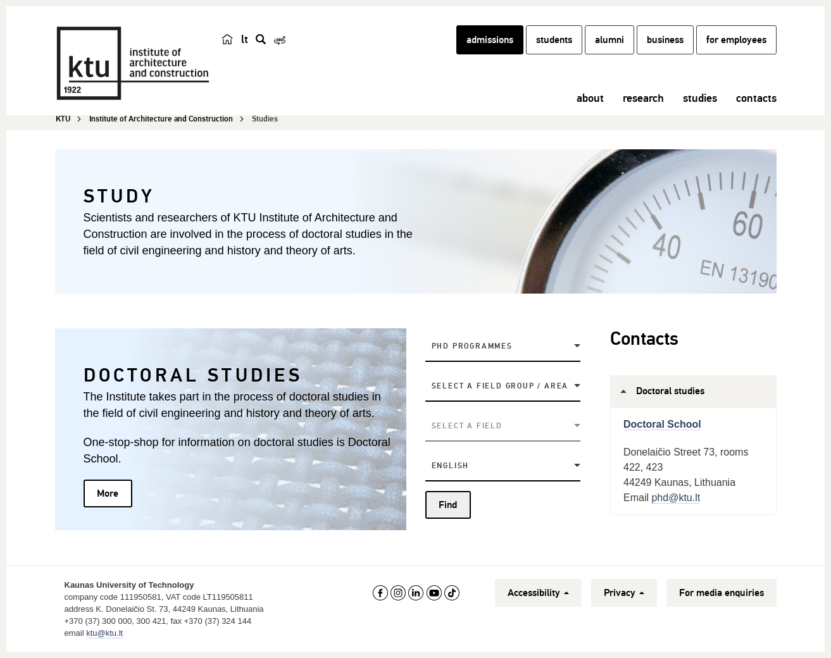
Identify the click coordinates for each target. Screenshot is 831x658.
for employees (736, 40)
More (107, 493)
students (554, 40)
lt (244, 39)
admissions (489, 40)
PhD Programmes (472, 346)
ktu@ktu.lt (104, 633)
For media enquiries (721, 593)
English (451, 466)
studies (700, 98)
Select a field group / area (500, 386)
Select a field (467, 426)
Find (448, 505)
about (590, 98)
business (665, 40)
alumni (609, 40)
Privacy (624, 593)
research (643, 98)
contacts (756, 98)
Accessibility (538, 593)
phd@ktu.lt (675, 497)
